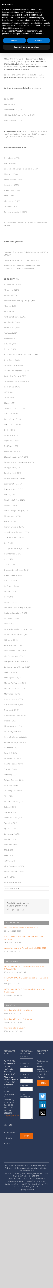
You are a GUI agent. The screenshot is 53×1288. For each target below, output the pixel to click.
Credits (9, 1138)
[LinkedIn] (42, 1104)
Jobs (8, 1143)
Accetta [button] (38, 40)
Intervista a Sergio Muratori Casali (18, 1010)
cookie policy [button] (38, 17)
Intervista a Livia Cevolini (14, 1028)
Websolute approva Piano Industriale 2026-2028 (25, 948)
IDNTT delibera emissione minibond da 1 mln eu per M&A (25, 938)
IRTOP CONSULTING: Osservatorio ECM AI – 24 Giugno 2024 (24, 990)
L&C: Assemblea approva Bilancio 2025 (21, 928)
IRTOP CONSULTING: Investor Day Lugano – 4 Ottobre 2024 (24, 967)
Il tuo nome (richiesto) (26, 1067)
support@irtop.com (12, 1116)
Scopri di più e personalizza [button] (26, 47)
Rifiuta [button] (14, 40)
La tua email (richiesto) (26, 1078)
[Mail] (42, 1112)
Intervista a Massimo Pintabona (18, 1019)
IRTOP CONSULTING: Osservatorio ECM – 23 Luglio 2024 (26, 979)
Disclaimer (10, 1132)
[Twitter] (42, 1096)
